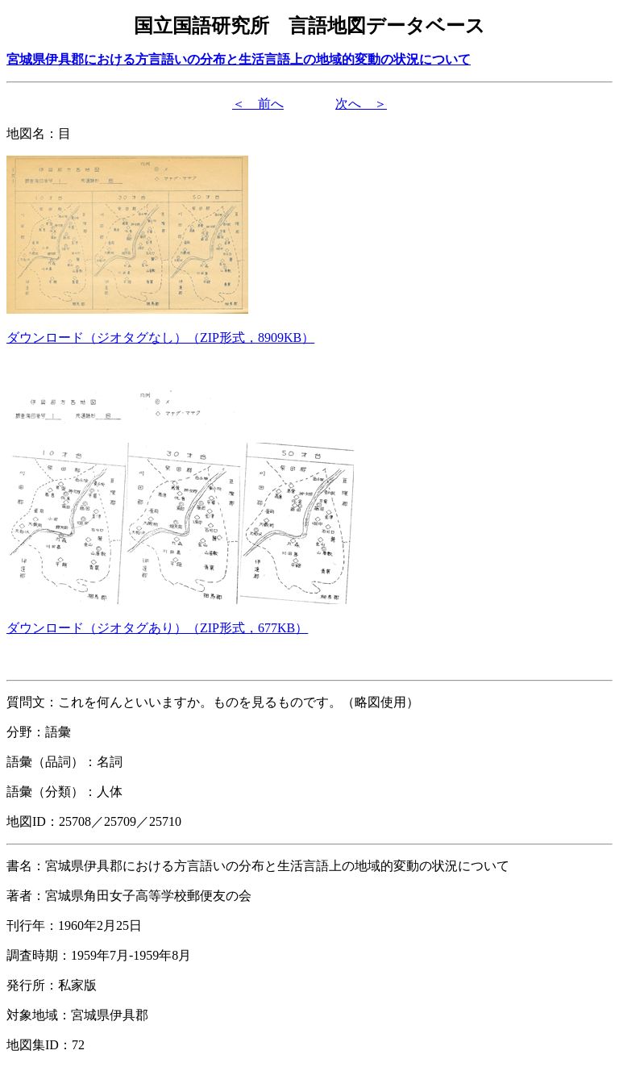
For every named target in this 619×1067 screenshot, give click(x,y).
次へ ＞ (361, 103)
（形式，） (160, 337)
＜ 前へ (258, 103)
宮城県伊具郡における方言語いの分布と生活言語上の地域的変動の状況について (238, 59)
